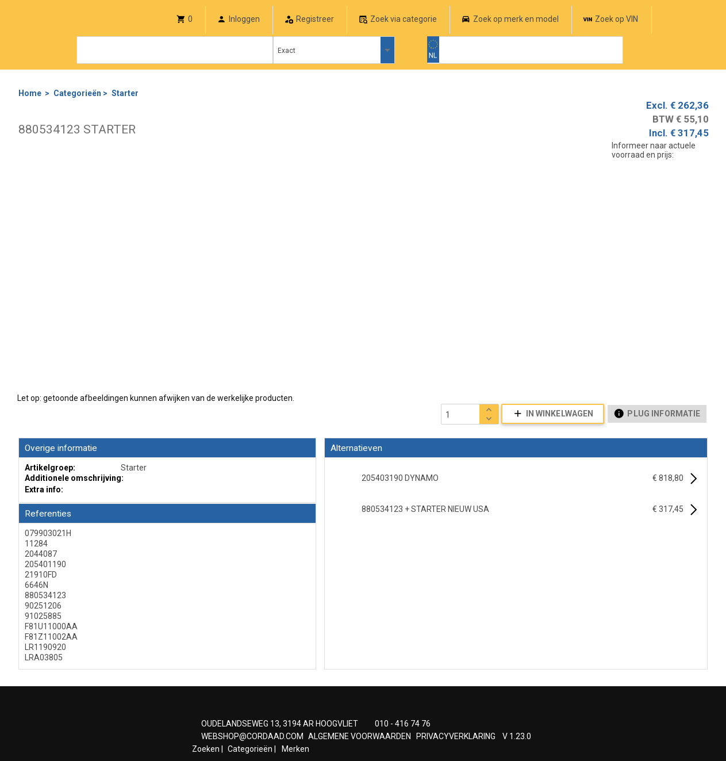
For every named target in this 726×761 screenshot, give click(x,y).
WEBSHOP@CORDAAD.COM (252, 736)
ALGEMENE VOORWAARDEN (359, 736)
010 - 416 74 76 (403, 723)
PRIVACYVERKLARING (455, 736)
